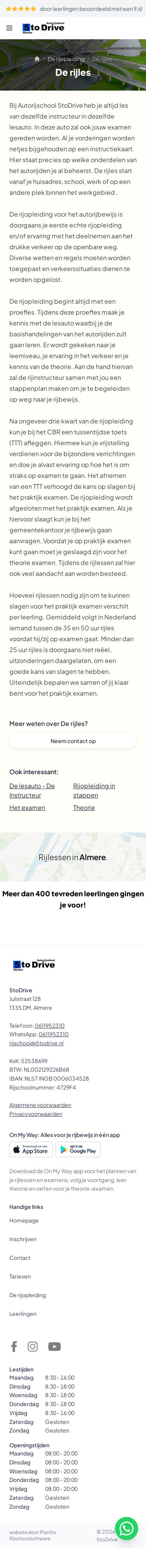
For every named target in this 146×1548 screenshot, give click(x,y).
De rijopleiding (66, 58)
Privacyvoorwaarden (35, 1113)
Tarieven (20, 1276)
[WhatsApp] (126, 1528)
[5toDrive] (44, 28)
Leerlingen (23, 1313)
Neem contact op (73, 740)
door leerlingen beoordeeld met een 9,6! (74, 8)
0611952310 (50, 1025)
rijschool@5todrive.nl (36, 1042)
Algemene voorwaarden (40, 1104)
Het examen (27, 807)
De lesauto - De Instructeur (32, 790)
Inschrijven (23, 1238)
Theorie (84, 807)
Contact (19, 1257)
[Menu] (9, 28)
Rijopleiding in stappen (94, 790)
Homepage (24, 1220)
